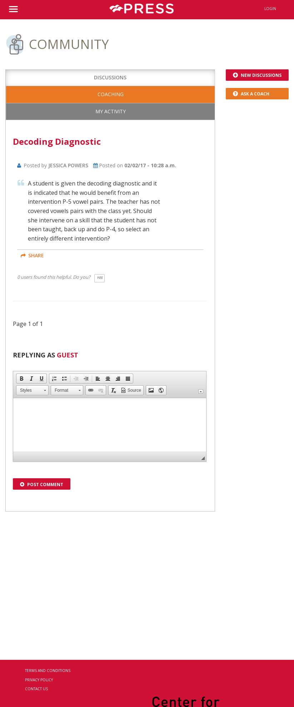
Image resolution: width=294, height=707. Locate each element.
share (32, 255)
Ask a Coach (251, 94)
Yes (100, 277)
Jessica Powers (68, 165)
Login (270, 8)
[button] (21, 378)
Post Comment (41, 484)
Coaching (111, 94)
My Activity (110, 111)
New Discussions (257, 75)
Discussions (110, 77)
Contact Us (36, 688)
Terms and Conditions (47, 670)
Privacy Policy (39, 679)
